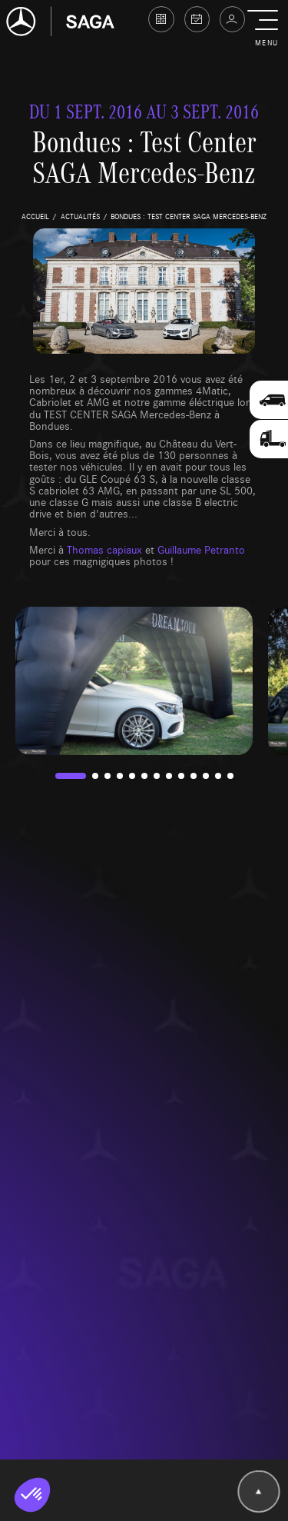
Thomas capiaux (104, 549)
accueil (35, 216)
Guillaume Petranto (201, 549)
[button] (266, 29)
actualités (80, 216)
